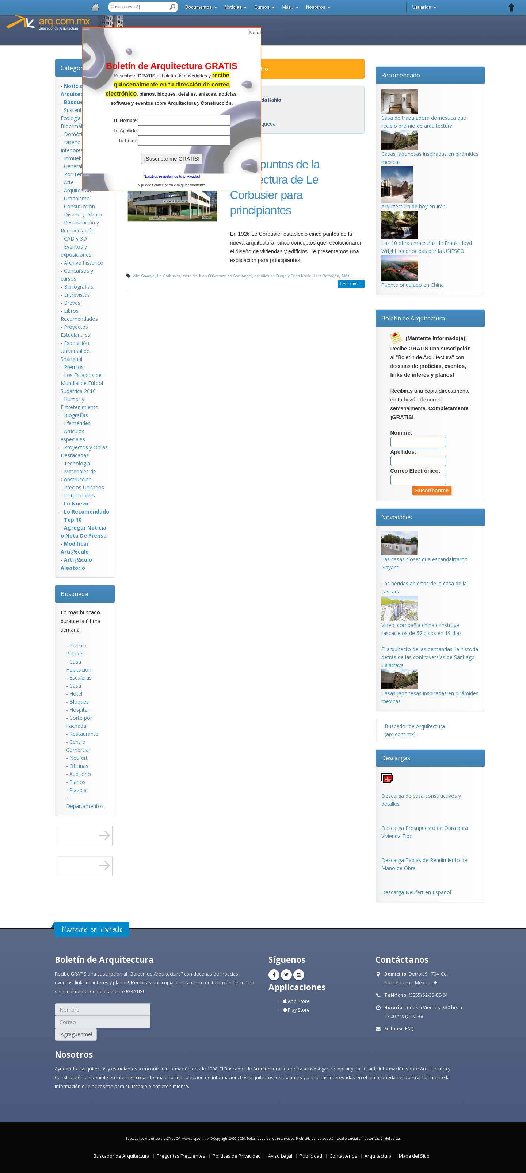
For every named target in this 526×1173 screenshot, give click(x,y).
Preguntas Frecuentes (181, 1156)
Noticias (233, 7)
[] (255, 32)
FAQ (409, 1029)
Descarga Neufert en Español (416, 892)
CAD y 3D (75, 238)
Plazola (78, 790)
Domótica (76, 134)
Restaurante (83, 733)
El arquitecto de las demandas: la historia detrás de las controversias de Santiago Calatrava (429, 657)
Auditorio (80, 773)
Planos (77, 781)
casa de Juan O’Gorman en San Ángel (217, 276)
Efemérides (77, 423)
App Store (296, 1001)
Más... (347, 276)
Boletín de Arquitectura (413, 318)
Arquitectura (78, 190)
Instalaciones (79, 495)
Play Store (296, 1010)
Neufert (78, 757)
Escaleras (80, 677)
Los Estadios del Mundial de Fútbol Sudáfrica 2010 (82, 383)
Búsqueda (74, 594)
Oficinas (78, 765)
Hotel (75, 693)
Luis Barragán (326, 276)
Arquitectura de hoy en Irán (413, 206)
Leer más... (351, 283)
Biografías (76, 415)
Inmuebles (76, 158)
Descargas (395, 758)
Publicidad (311, 1156)
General (73, 166)
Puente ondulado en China (412, 284)
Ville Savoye (144, 276)
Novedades (396, 517)
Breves (72, 302)
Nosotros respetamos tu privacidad (172, 176)
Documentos (198, 7)
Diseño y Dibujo (83, 214)
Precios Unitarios (84, 487)
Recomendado (400, 75)
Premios (74, 367)
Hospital (79, 709)
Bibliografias (78, 286)
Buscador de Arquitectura (121, 1156)
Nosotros (315, 7)
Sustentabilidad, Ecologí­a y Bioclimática (81, 118)
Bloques (79, 701)
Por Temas (77, 174)
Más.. (287, 7)
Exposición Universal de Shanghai (75, 350)
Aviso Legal (280, 1156)
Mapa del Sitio (414, 1156)
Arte (69, 182)
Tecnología (77, 463)
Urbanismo (77, 198)
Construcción (79, 206)
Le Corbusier (168, 276)
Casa (75, 685)
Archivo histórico (83, 262)
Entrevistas (77, 294)
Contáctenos (343, 1156)
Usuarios (421, 7)
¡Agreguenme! (76, 1034)
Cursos (261, 7)
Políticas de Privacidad (237, 1156)
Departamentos (85, 806)
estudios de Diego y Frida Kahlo (282, 276)
